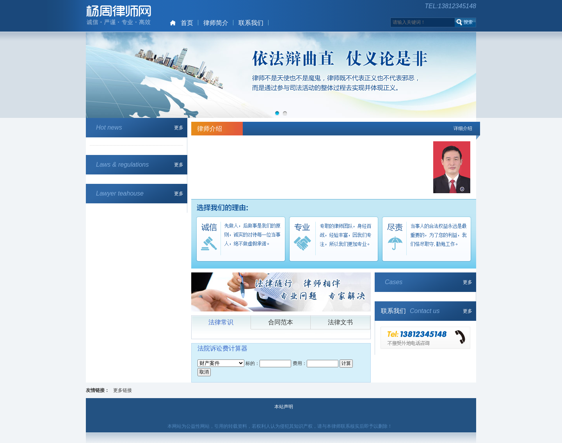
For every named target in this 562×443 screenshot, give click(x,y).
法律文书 (340, 322)
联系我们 (250, 23)
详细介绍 (463, 128)
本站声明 (283, 406)
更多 (178, 127)
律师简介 (215, 23)
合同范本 (280, 322)
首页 (187, 23)
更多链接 (122, 390)
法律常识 (220, 322)
